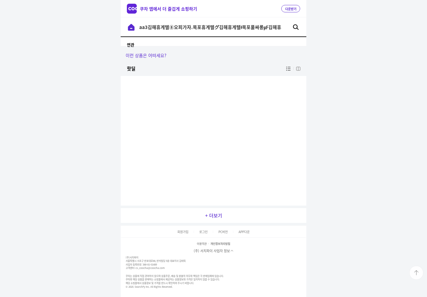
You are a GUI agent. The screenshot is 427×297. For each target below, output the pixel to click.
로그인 (203, 231)
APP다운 (244, 231)
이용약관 (202, 244)
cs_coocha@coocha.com (150, 268)
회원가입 (182, 231)
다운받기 (290, 8)
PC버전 (223, 231)
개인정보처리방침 (220, 244)
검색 (296, 27)
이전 (131, 27)
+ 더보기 (213, 215)
